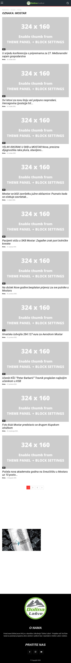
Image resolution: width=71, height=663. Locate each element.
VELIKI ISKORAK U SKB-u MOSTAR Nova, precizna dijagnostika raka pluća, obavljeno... (30, 148)
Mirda (3, 59)
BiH (4, 49)
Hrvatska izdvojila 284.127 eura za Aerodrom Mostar (32, 334)
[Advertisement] (35, 509)
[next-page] (42, 487)
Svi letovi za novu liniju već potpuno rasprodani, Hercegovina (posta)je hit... (29, 102)
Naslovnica (5, 10)
